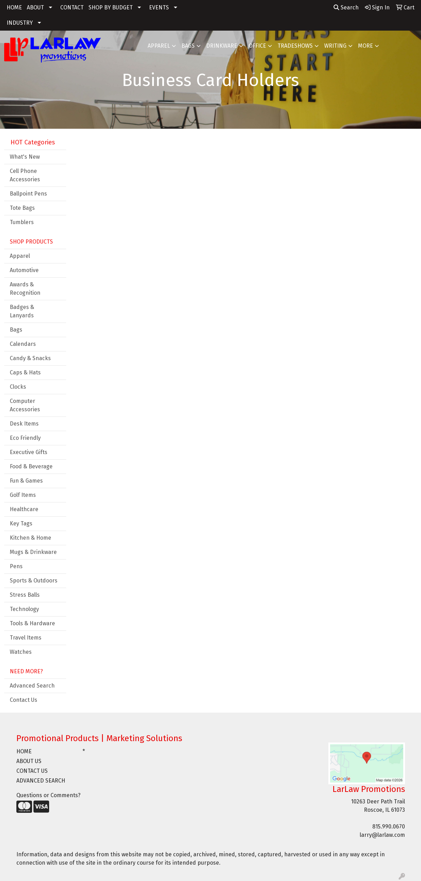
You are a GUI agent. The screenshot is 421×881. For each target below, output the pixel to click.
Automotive (24, 270)
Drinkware (221, 45)
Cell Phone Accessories (25, 175)
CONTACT (72, 7)
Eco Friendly (25, 438)
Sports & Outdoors (33, 580)
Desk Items (24, 423)
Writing (335, 45)
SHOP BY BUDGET (110, 7)
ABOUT (35, 7)
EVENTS (159, 7)
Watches (21, 652)
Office (257, 45)
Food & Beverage (31, 466)
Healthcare (24, 509)
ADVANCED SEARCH (40, 780)
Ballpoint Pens (28, 193)
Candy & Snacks (30, 358)
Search (346, 7)
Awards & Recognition (25, 288)
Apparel (159, 45)
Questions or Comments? (48, 795)
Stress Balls (25, 595)
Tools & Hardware (32, 623)
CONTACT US (32, 771)
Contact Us (23, 700)
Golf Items (23, 495)
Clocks (18, 386)
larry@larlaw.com (382, 835)
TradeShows (295, 45)
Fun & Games (26, 480)
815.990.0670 (388, 826)
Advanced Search (32, 685)
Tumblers (22, 222)
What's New (25, 156)
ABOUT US (28, 761)
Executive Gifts (28, 452)
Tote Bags (22, 208)
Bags (188, 45)
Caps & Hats (25, 372)
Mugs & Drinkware (33, 552)
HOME (14, 7)
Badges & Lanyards (22, 311)
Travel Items (25, 637)
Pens (16, 566)
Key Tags (21, 523)
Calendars (23, 344)
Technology (24, 609)
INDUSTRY (20, 22)
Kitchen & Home (30, 537)
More (365, 45)
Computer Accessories (25, 405)
